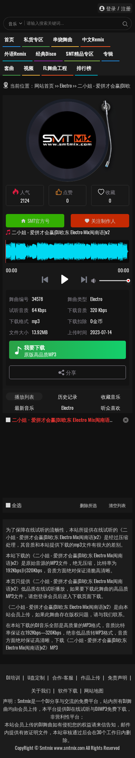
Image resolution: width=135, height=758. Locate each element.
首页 (9, 39)
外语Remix (15, 53)
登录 (111, 8)
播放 (64, 279)
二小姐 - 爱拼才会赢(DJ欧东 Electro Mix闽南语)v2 (64, 419)
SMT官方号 (35, 220)
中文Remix (93, 39)
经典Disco (46, 53)
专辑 (108, 53)
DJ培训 (13, 677)
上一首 (45, 279)
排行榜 (84, 67)
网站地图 (94, 690)
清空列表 (117, 505)
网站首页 (44, 85)
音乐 (12, 23)
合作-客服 (62, 677)
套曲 (9, 67)
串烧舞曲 (62, 39)
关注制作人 (100, 220)
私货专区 (33, 39)
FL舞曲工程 (55, 67)
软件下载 (68, 690)
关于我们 (41, 690)
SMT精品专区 (79, 53)
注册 (126, 8)
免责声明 (117, 677)
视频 (28, 67)
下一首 (84, 279)
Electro (66, 85)
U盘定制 (36, 677)
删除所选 (88, 505)
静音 (95, 281)
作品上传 (90, 677)
